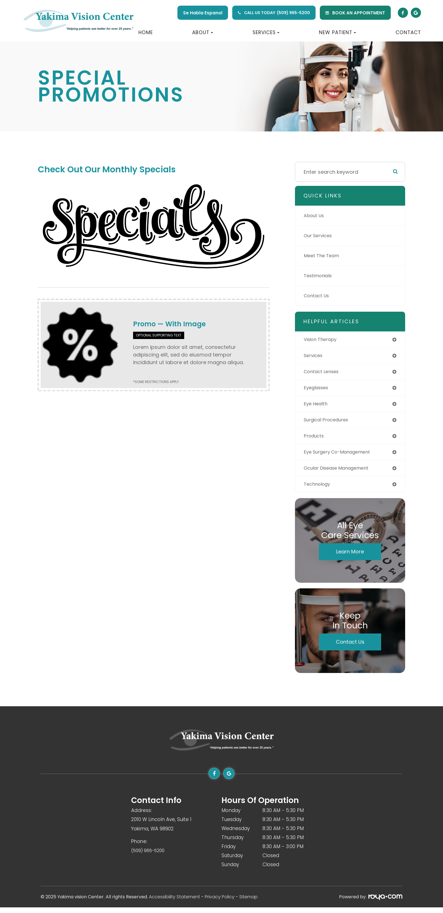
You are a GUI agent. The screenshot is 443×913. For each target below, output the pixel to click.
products (315, 439)
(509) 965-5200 (293, 12)
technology (318, 489)
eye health (317, 406)
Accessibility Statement (174, 902)
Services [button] (266, 32)
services (314, 356)
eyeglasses (318, 389)
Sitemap (248, 902)
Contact (408, 32)
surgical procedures (329, 422)
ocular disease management (340, 472)
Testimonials (320, 275)
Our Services (319, 235)
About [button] (202, 32)
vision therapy (322, 339)
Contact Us (318, 295)
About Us (315, 215)
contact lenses (323, 373)
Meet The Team (323, 255)
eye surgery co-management (341, 456)
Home (145, 32)
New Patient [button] (337, 32)
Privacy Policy (219, 902)
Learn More (350, 557)
